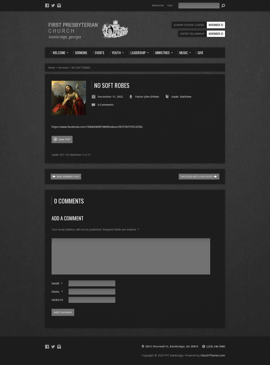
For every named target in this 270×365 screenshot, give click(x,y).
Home (51, 67)
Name (57, 283)
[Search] (199, 5)
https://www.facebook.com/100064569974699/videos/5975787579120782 (97, 127)
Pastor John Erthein (147, 96)
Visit (169, 5)
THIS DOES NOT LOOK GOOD (198, 176)
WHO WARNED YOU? (66, 176)
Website (57, 300)
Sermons (63, 67)
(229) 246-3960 (215, 346)
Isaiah (174, 96)
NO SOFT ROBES (80, 67)
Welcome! (158, 5)
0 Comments (106, 104)
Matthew (185, 96)
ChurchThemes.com (212, 355)
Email (57, 291)
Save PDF (62, 139)
